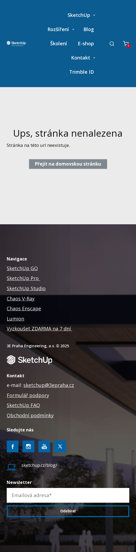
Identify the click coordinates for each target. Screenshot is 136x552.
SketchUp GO (22, 268)
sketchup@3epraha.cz (48, 385)
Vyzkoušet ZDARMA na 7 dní (39, 328)
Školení (58, 43)
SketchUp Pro (23, 278)
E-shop (86, 43)
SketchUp (79, 15)
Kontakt (80, 57)
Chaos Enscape (24, 308)
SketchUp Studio (26, 288)
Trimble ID (81, 72)
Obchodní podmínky (30, 415)
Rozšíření (58, 29)
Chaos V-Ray (21, 298)
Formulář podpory (28, 395)
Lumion (15, 318)
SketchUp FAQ (23, 405)
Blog (88, 29)
